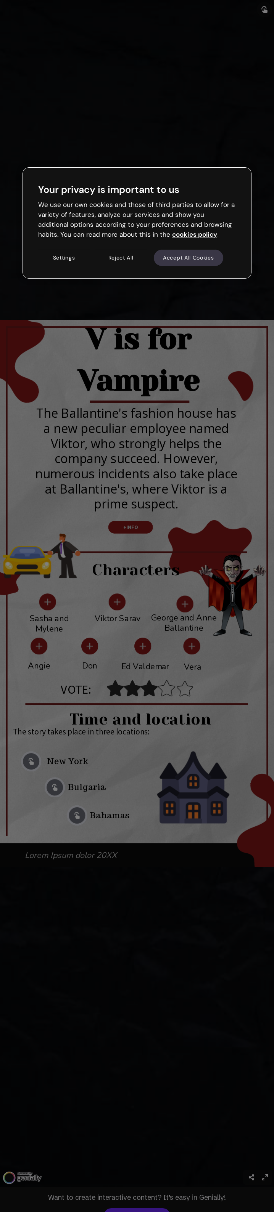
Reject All (121, 257)
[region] (137, 223)
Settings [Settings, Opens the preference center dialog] (64, 257)
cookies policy (194, 234)
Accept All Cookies (188, 257)
